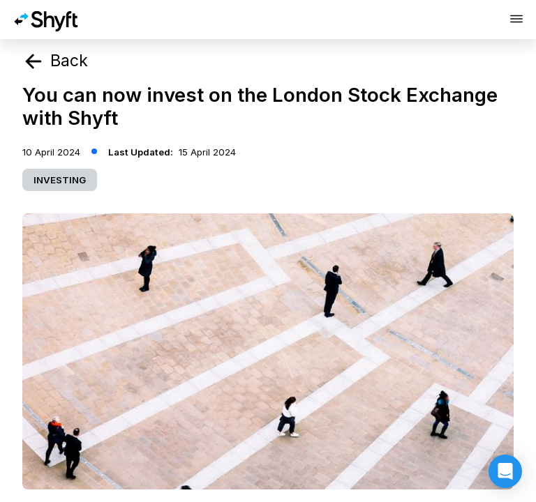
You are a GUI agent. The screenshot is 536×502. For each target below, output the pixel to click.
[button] (505, 471)
